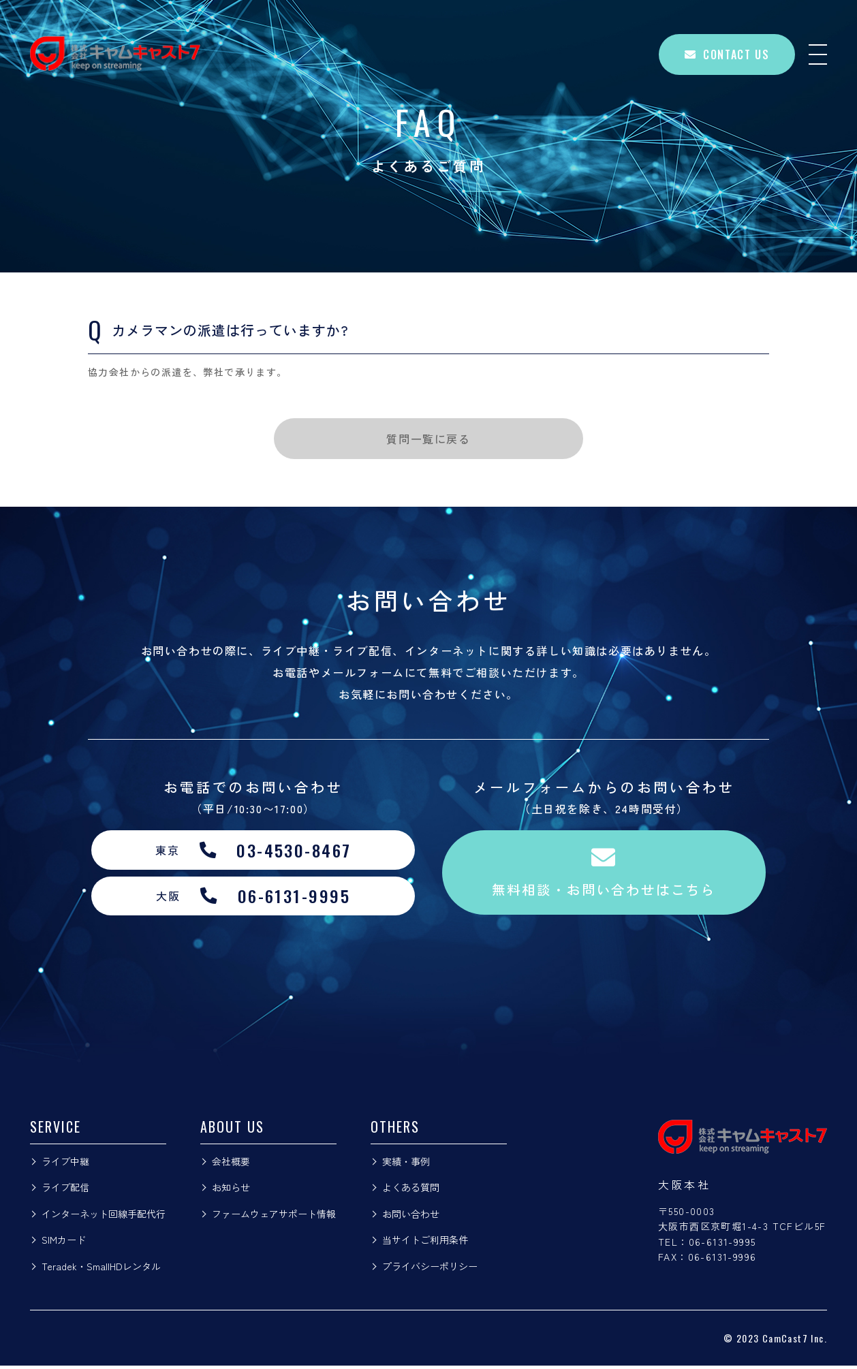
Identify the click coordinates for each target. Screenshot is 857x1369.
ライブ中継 (65, 1164)
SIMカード (64, 1243)
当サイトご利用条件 (425, 1243)
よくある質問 (410, 1190)
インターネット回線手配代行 (104, 1217)
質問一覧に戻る (428, 438)
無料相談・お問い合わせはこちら (604, 874)
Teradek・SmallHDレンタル (101, 1269)
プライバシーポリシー (430, 1269)
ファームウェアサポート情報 (274, 1217)
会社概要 (231, 1164)
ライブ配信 (65, 1190)
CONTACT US (727, 54)
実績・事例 (406, 1164)
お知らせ (231, 1190)
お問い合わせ (410, 1217)
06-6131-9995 (722, 1245)
